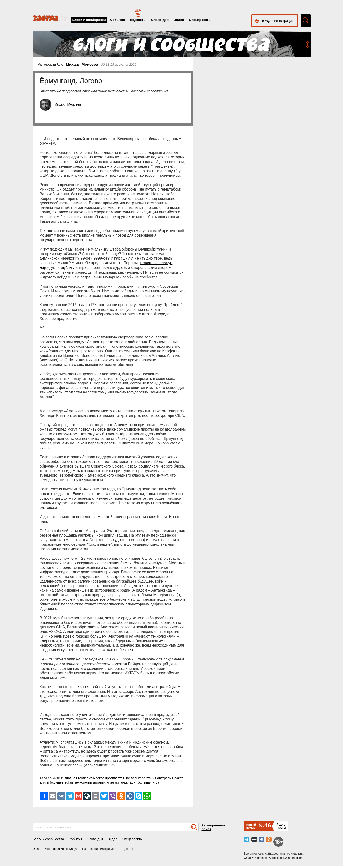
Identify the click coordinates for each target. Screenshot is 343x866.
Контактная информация (61, 849)
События (117, 20)
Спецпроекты (200, 20)
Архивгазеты (281, 826)
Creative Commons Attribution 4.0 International (273, 858)
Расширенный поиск (213, 827)
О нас (36, 849)
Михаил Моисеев (82, 64)
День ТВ (129, 849)
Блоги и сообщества (89, 20)
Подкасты (138, 20)
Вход (266, 21)
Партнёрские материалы (98, 849)
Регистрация (283, 21)
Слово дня (160, 20)
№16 (264, 825)
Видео (179, 20)
